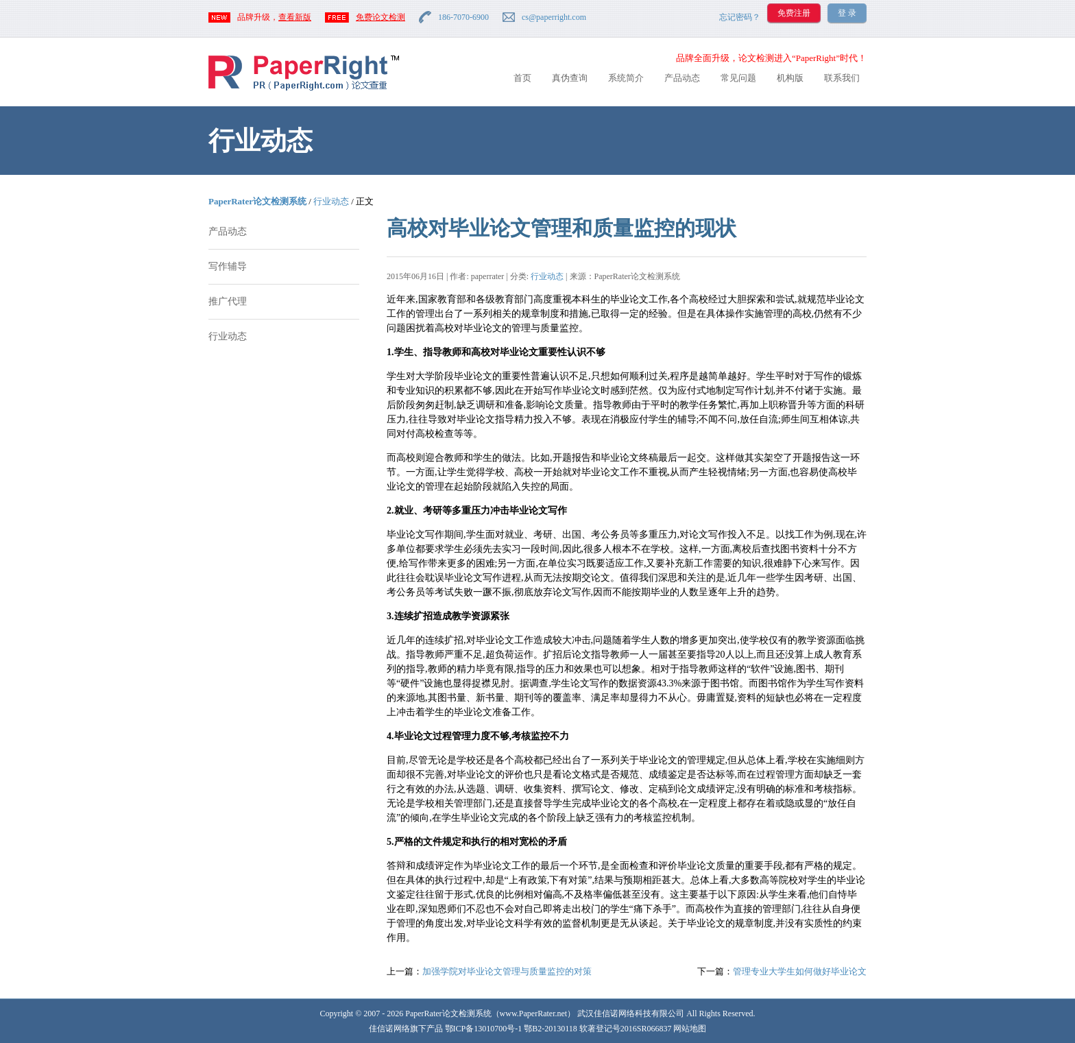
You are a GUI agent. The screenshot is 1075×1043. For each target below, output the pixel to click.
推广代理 (227, 301)
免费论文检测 (380, 17)
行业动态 (331, 201)
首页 (522, 78)
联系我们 (842, 78)
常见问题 (738, 78)
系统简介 (626, 78)
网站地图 (689, 1028)
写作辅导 (227, 266)
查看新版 (294, 17)
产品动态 (682, 78)
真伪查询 (570, 78)
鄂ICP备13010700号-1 (483, 1028)
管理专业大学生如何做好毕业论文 (800, 971)
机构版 (790, 78)
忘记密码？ (739, 17)
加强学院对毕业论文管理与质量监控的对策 (507, 971)
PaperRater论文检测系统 (257, 201)
